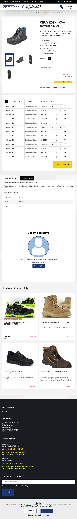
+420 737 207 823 (38, 262)
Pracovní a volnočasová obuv (21, 12)
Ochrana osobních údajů (10, 429)
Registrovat (68, 2)
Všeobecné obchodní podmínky (12, 422)
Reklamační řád (7, 427)
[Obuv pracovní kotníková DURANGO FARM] (57, 305)
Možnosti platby (7, 426)
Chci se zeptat (38, 266)
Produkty (7, 2)
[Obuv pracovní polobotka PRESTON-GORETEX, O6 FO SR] (20, 305)
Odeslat (8, 492)
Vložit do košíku (62, 165)
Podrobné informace (10, 178)
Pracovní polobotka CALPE (13, 372)
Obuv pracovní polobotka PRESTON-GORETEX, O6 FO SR (16, 323)
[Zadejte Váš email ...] (38, 482)
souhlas (28, 505)
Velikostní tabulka (27, 178)
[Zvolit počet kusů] (57, 106)
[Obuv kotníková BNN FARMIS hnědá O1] (57, 355)
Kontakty (5, 411)
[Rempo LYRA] (11, 6)
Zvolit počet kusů (63, 82)
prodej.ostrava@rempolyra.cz (17, 467)
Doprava (5, 424)
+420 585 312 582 (12, 449)
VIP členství (26, 2)
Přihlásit (59, 2)
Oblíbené (34, 2)
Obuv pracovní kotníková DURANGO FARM (55, 322)
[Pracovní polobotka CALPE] (20, 355)
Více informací (58, 35)
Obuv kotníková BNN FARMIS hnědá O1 (54, 372)
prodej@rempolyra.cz (13, 452)
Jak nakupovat (16, 2)
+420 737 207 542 (12, 463)
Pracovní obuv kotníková (37, 12)
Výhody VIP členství (10, 431)
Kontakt (41, 2)
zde (47, 515)
